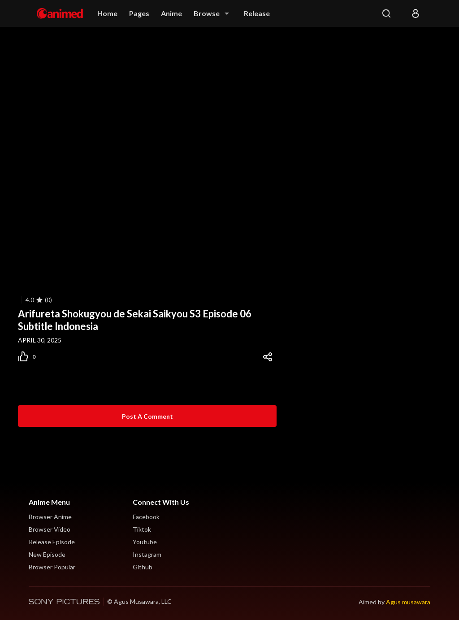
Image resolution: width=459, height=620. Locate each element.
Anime (171, 13)
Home (107, 13)
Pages (139, 13)
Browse (207, 13)
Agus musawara (408, 602)
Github (142, 567)
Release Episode (52, 542)
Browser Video (49, 529)
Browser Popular (52, 567)
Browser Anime (50, 516)
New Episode (47, 554)
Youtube (145, 542)
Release (257, 13)
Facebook (146, 516)
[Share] (268, 357)
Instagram (147, 554)
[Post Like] (31, 356)
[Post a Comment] (147, 416)
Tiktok (142, 529)
